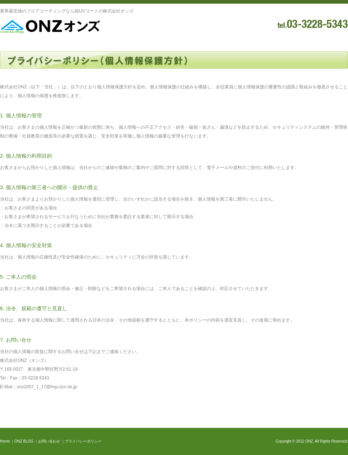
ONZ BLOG (23, 441)
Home (5, 441)
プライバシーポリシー (83, 441)
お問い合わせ (49, 441)
